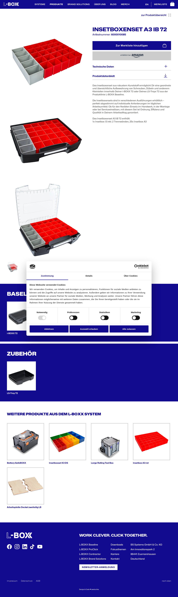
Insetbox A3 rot (141, 463)
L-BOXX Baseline (88, 544)
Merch (125, 4)
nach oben (166, 581)
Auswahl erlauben (89, 329)
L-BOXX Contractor (90, 554)
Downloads (117, 544)
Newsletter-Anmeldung (98, 567)
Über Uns (100, 4)
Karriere (115, 554)
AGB (38, 581)
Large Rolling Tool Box (102, 463)
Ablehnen (49, 329)
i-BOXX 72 (12, 333)
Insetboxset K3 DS (58, 463)
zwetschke (95, 589)
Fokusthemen (118, 549)
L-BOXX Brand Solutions (92, 558)
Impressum (12, 581)
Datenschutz (27, 581)
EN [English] (146, 4)
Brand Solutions (79, 4)
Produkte (56, 4)
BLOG (113, 4)
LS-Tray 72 (12, 393)
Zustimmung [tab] (47, 276)
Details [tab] (89, 276)
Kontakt (115, 558)
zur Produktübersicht (156, 15)
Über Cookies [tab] (131, 276)
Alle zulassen (129, 329)
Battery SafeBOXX (16, 463)
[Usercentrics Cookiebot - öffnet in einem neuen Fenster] (136, 266)
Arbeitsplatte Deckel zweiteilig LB (24, 507)
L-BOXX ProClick (88, 549)
